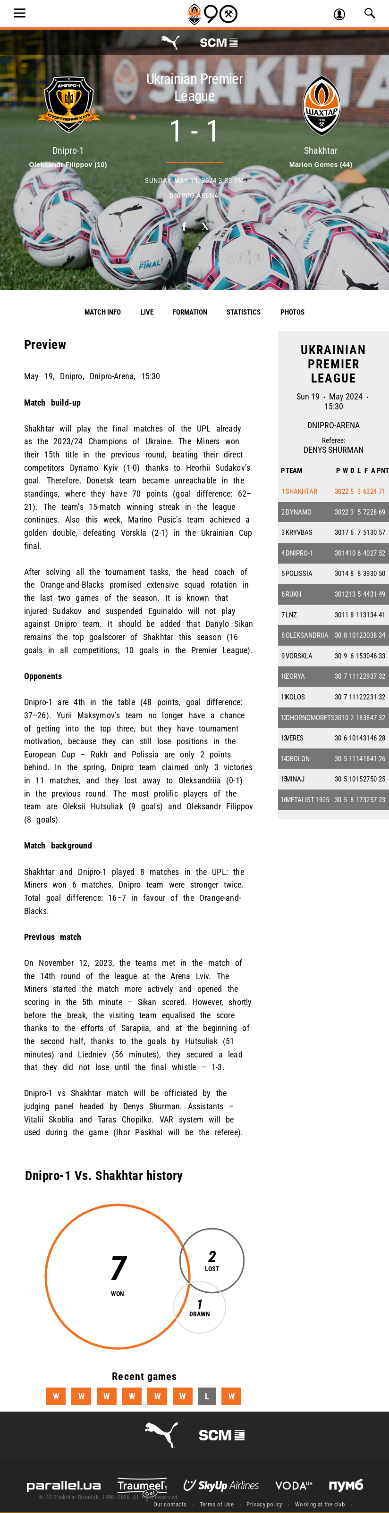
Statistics (244, 312)
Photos (292, 312)
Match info (103, 312)
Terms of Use (217, 1504)
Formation (190, 312)
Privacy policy (264, 1504)
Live (147, 312)
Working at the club (320, 1504)
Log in (343, 15)
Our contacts (170, 1504)
